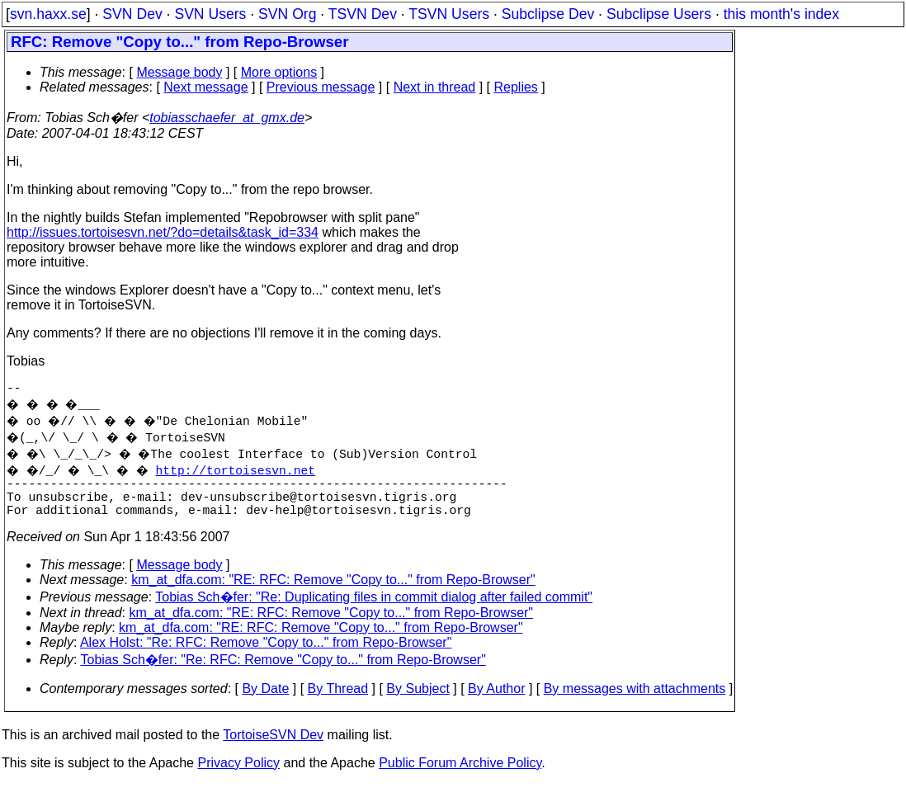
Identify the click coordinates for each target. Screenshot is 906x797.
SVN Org (287, 14)
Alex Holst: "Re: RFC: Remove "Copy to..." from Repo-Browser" (265, 655)
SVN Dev (132, 14)
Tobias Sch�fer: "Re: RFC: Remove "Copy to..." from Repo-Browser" (283, 673)
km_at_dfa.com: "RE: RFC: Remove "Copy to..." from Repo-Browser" (333, 593)
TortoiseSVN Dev (273, 748)
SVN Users (210, 14)
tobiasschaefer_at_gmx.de (226, 118)
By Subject (417, 702)
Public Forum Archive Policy (460, 776)
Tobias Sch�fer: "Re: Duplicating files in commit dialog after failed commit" (373, 610)
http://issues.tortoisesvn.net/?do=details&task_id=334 (163, 232)
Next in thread (435, 87)
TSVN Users (448, 14)
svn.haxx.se (48, 14)
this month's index (781, 14)
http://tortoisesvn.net (245, 473)
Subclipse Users (658, 14)
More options (279, 72)
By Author (496, 702)
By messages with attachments (635, 702)
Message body (179, 72)
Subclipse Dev (548, 14)
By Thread (338, 702)
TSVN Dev (362, 14)
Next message (205, 87)
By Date (265, 702)
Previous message (321, 87)
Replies (516, 87)
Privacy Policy (238, 776)
